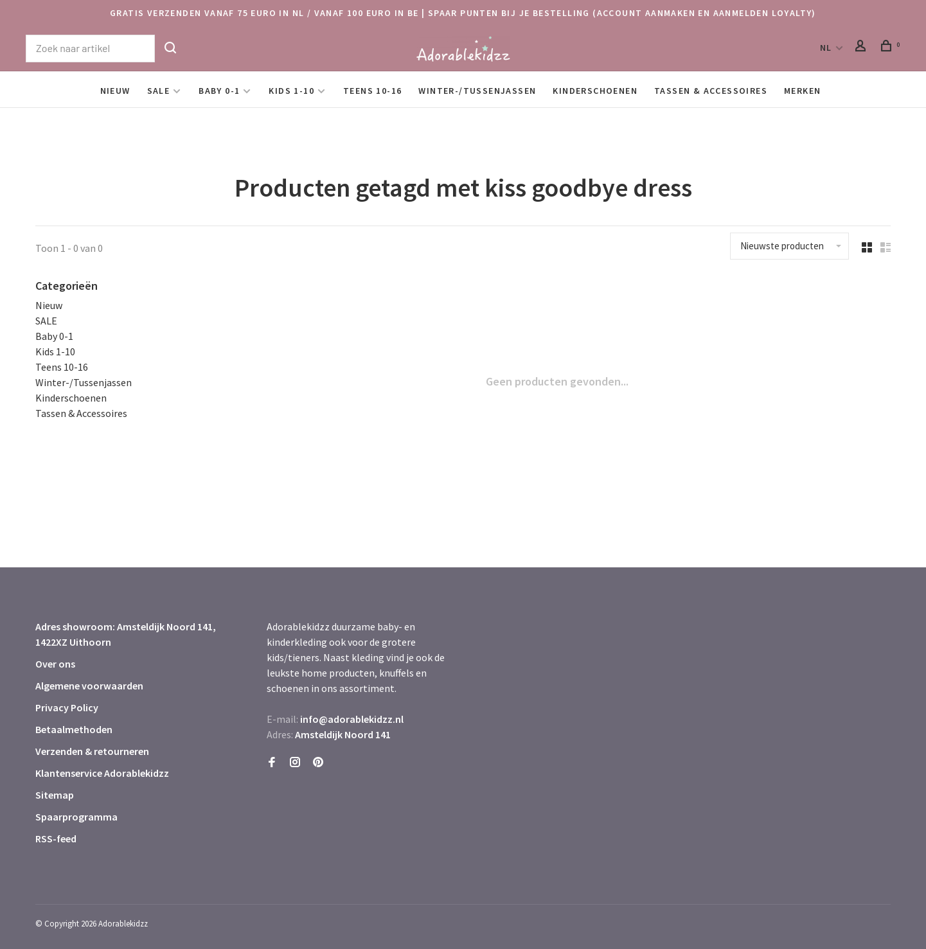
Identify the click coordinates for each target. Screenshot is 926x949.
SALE (158, 90)
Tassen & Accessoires (710, 90)
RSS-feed (55, 838)
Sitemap (54, 794)
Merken (802, 90)
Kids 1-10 (291, 90)
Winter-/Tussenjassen (477, 90)
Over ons (55, 663)
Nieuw (115, 90)
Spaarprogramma (76, 816)
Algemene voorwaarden (89, 685)
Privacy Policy (66, 707)
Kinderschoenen (595, 90)
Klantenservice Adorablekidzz (102, 773)
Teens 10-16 (372, 90)
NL (826, 47)
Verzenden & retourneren (92, 751)
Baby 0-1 (219, 90)
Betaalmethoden (73, 729)
